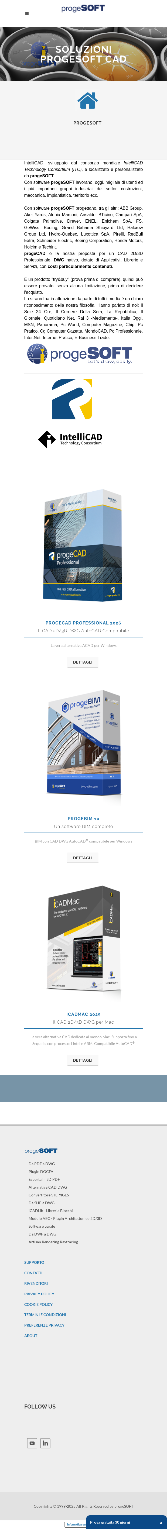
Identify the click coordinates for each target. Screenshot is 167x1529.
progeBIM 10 (84, 818)
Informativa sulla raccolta (83, 1524)
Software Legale (42, 1226)
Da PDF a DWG (42, 1163)
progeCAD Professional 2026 (83, 623)
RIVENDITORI (36, 1283)
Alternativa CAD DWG (48, 1187)
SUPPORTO (34, 1262)
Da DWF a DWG (42, 1234)
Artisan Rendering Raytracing (53, 1242)
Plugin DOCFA (41, 1171)
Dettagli (83, 662)
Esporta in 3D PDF (44, 1179)
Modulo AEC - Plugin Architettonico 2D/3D (65, 1218)
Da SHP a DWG (41, 1202)
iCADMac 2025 (83, 1014)
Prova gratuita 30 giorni (126, 1522)
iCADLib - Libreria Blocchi (51, 1210)
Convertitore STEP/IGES (49, 1195)
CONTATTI (33, 1273)
